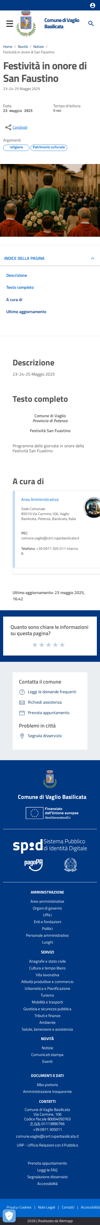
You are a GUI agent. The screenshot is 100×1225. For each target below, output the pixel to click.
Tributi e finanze (47, 1016)
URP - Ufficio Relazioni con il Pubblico (47, 1145)
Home (7, 46)
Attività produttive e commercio (47, 982)
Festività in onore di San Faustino (28, 52)
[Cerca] (91, 23)
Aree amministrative (47, 901)
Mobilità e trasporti (47, 1002)
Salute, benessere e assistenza (47, 1029)
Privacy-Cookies (19, 1207)
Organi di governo (47, 908)
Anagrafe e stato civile (47, 961)
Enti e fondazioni (47, 922)
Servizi (47, 952)
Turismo (47, 995)
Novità (23, 46)
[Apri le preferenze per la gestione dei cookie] (9, 1215)
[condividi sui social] (15, 127)
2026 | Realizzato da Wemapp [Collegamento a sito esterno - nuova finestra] (50, 1221)
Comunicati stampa (47, 1055)
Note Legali (46, 1207)
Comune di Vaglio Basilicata (61, 23)
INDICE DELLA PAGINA (24, 258)
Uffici (47, 915)
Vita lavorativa (47, 975)
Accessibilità (47, 1184)
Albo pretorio (47, 1085)
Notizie (38, 46)
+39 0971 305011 (47, 1129)
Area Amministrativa (40, 499)
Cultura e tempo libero (47, 968)
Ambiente (47, 1022)
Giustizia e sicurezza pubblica (47, 1009)
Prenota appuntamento (47, 1163)
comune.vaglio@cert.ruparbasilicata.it (47, 1136)
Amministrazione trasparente (47, 1091)
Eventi (47, 1061)
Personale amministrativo (47, 935)
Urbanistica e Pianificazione (47, 988)
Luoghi (47, 942)
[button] (92, 5)
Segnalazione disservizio (47, 1177)
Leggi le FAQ (47, 1170)
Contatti (47, 1101)
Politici (47, 928)
